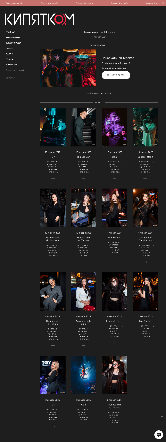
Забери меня (145, 156)
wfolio (15, 78)
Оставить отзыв (97, 45)
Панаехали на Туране (83, 239)
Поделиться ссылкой (100, 93)
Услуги (10, 54)
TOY (52, 156)
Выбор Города (13, 43)
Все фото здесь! (116, 75)
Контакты (11, 64)
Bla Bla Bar (83, 156)
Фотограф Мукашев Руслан (82, 164)
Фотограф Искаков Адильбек (52, 164)
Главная (10, 32)
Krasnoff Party (114, 321)
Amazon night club (83, 322)
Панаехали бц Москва (52, 239)
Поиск (9, 48)
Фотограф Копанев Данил (113, 164)
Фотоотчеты (13, 37)
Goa (114, 156)
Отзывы (10, 59)
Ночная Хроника (53, 170)
